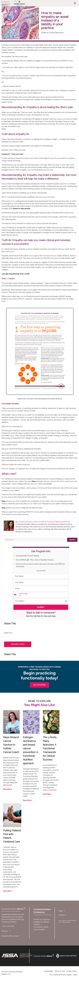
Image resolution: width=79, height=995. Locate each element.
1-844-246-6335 (49, 616)
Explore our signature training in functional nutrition (41, 922)
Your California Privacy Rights (60, 975)
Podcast (62, 915)
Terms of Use (59, 971)
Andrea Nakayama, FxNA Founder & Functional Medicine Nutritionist (44, 522)
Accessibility (48, 971)
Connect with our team (12, 936)
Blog (60, 911)
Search (72, 540)
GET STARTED (39, 685)
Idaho (75, 975)
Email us (6, 931)
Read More (8, 789)
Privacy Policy (71, 971)
